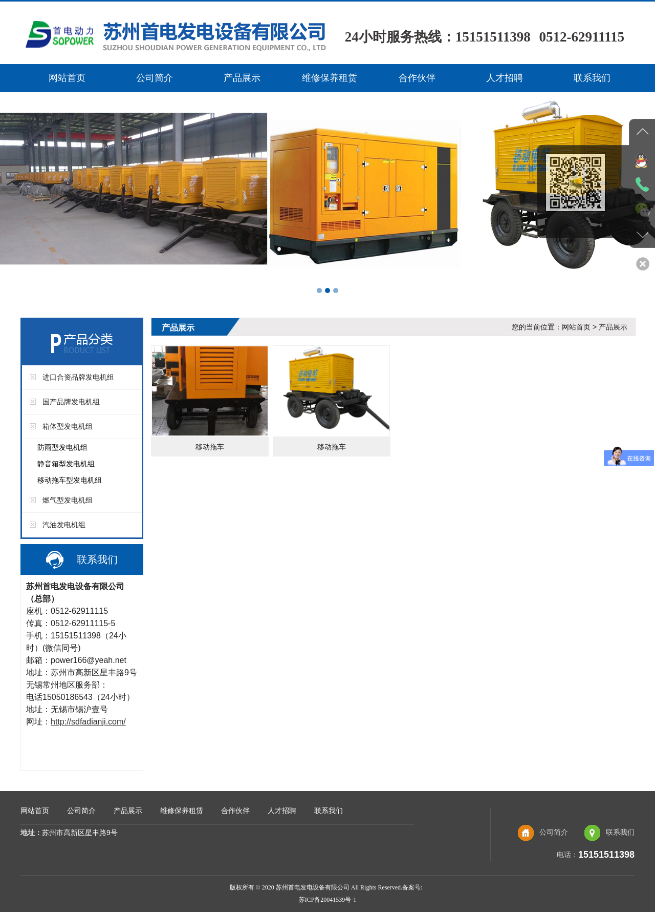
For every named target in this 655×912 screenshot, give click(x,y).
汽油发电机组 (63, 525)
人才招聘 (504, 78)
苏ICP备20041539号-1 (328, 899)
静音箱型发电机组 (66, 464)
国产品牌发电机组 (71, 402)
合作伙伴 (417, 78)
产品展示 (242, 78)
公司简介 (154, 78)
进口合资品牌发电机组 (78, 377)
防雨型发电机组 (62, 447)
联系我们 (592, 78)
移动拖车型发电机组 (69, 480)
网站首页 (67, 78)
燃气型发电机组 (67, 500)
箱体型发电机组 (67, 426)
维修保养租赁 (329, 78)
